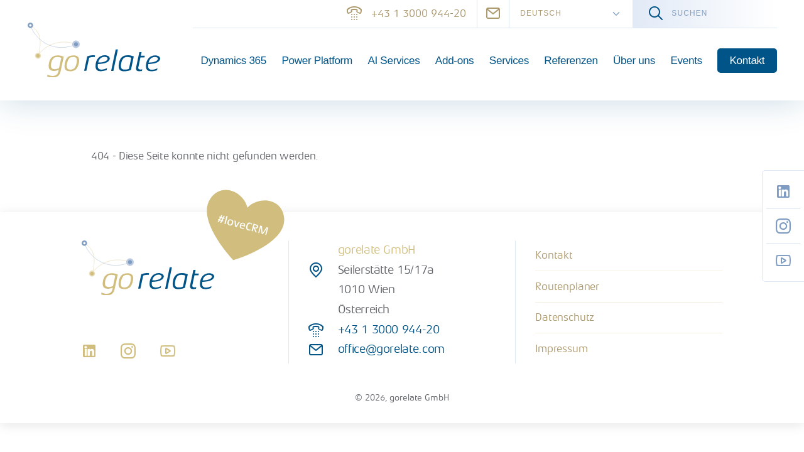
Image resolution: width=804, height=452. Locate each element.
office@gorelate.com (391, 349)
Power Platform (316, 60)
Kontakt (747, 60)
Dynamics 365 (233, 60)
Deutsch (541, 13)
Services (509, 60)
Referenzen (570, 60)
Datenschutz (564, 317)
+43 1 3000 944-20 (406, 13)
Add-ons (454, 60)
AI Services (393, 60)
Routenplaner (567, 287)
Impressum (561, 349)
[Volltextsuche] (705, 14)
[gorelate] (94, 50)
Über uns (634, 60)
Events (686, 60)
